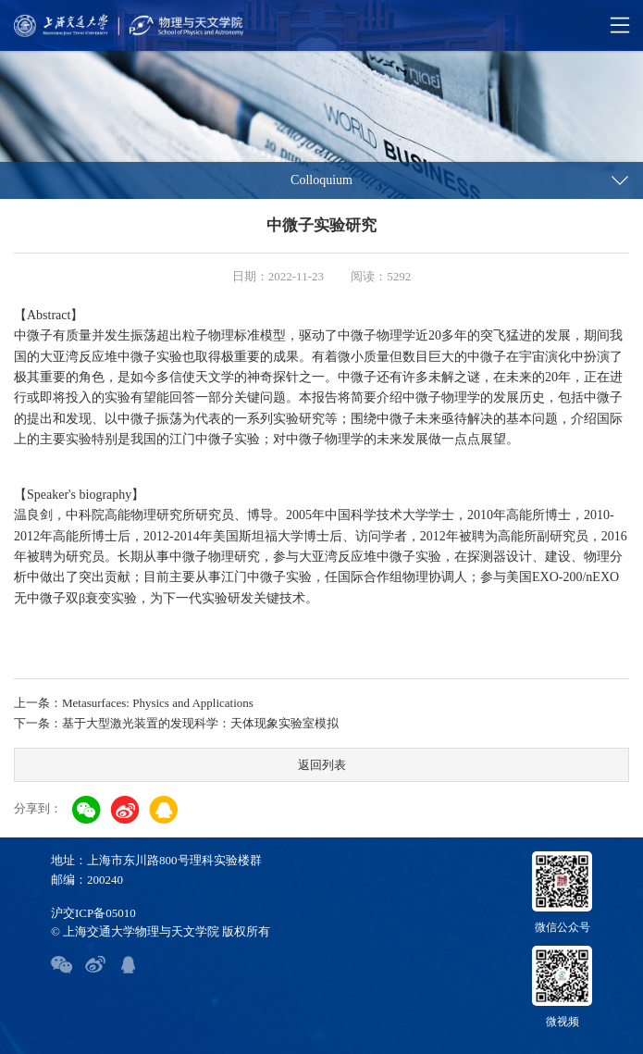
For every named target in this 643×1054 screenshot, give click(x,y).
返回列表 (322, 765)
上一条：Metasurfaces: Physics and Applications (133, 703)
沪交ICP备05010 (93, 913)
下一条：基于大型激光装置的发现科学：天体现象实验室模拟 (176, 723)
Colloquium (321, 180)
